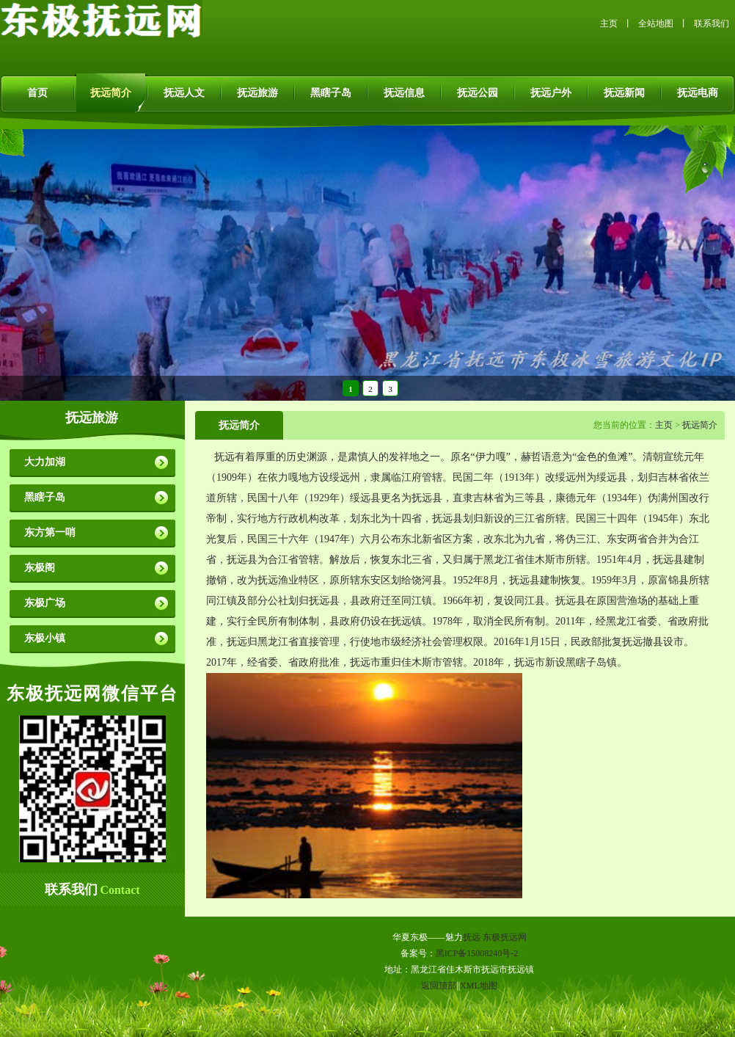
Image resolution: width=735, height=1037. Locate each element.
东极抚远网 (505, 937)
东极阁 (39, 567)
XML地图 (478, 985)
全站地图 (655, 23)
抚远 (471, 937)
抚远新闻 (624, 92)
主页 (609, 23)
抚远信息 (404, 92)
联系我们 (711, 23)
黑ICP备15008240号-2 (477, 953)
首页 (37, 92)
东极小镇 (44, 638)
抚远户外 (550, 92)
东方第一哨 (50, 532)
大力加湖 (44, 461)
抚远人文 (184, 92)
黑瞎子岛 (330, 92)
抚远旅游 (257, 92)
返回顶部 (438, 985)
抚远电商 (697, 92)
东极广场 (44, 602)
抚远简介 (110, 92)
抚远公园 (477, 92)
